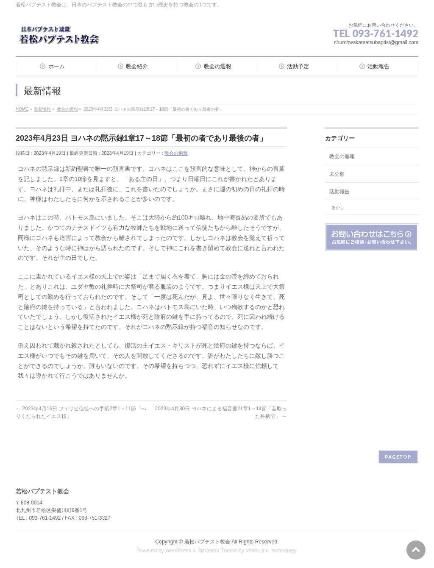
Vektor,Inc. (257, 551)
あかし (337, 207)
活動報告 (339, 192)
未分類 (337, 174)
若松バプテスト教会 (207, 542)
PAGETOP (398, 456)
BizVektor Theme (217, 551)
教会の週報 (176, 153)
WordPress (178, 551)
